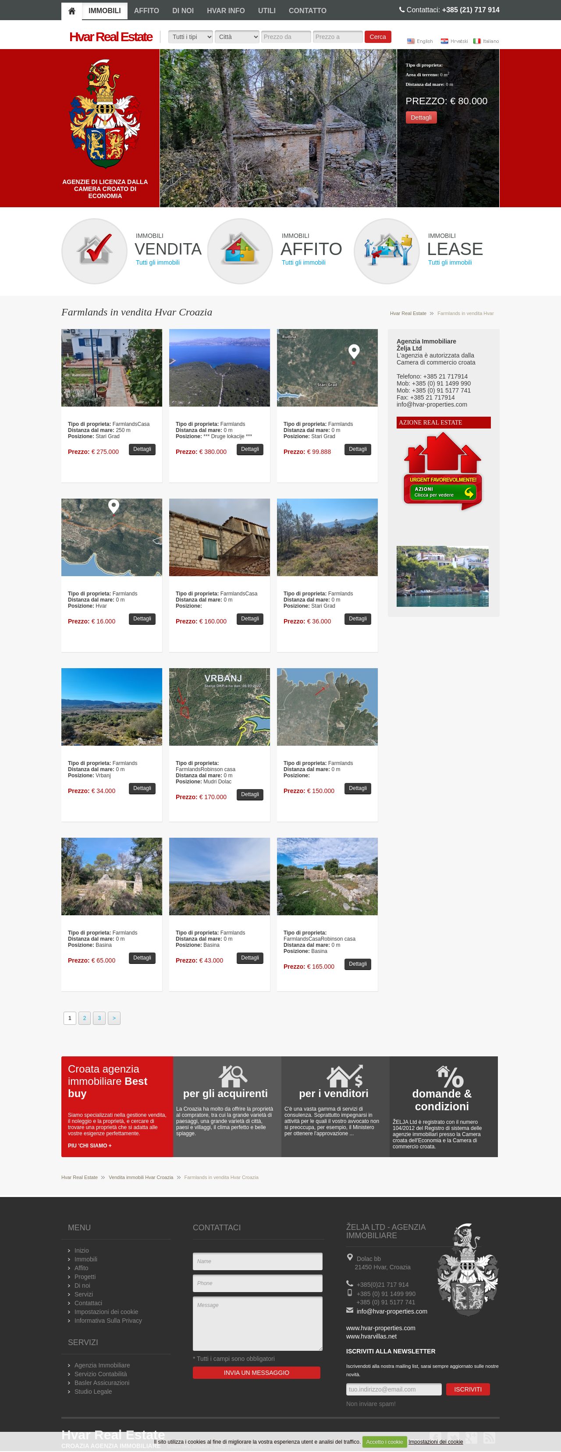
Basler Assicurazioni (102, 1382)
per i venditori (334, 1093)
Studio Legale (93, 1391)
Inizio (82, 1250)
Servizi (84, 1294)
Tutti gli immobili (158, 262)
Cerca (378, 36)
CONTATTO (308, 10)
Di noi (82, 1285)
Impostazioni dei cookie (435, 1442)
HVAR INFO (226, 10)
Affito (82, 1267)
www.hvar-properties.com (380, 1328)
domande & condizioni (442, 1099)
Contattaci (88, 1303)
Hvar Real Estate (408, 313)
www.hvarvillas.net (371, 1336)
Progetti (85, 1276)
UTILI (267, 10)
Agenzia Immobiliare (102, 1365)
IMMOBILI (105, 10)
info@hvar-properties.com (392, 1311)
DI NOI (183, 10)
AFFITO (146, 10)
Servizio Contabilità (101, 1374)
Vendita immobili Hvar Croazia (141, 1177)
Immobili (86, 1259)
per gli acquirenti (225, 1093)
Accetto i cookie (384, 1442)
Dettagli (421, 117)
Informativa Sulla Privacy (108, 1320)
